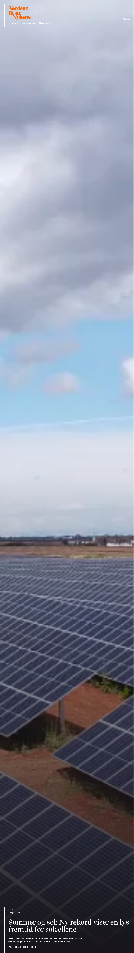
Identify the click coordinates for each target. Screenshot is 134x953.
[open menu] (126, 18)
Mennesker (28, 23)
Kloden (13, 23)
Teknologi (45, 23)
